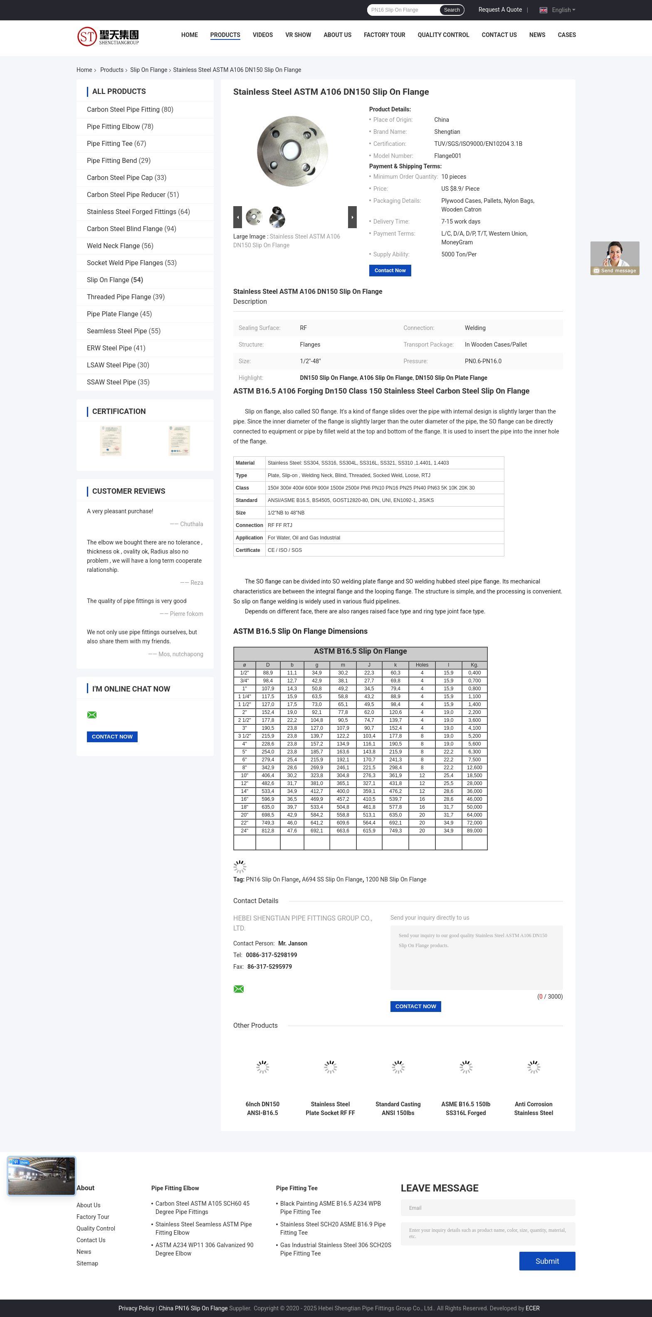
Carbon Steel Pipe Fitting (123, 109)
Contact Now (390, 270)
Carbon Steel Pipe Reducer (126, 195)
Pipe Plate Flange (112, 314)
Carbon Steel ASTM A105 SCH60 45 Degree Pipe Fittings (202, 1207)
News (537, 35)
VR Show (298, 35)
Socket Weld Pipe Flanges (125, 263)
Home (189, 35)
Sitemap (87, 1263)
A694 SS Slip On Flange (332, 879)
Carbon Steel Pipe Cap (120, 178)
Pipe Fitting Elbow (113, 126)
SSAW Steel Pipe (111, 382)
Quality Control (443, 35)
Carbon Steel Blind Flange (125, 229)
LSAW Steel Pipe (111, 365)
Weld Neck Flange (113, 246)
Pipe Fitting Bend (112, 161)
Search (452, 10)
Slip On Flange (148, 69)
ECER (533, 1308)
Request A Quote (500, 9)
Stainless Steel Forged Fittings (131, 212)
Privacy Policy (136, 1308)
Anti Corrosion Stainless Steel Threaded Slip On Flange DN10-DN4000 (533, 1109)
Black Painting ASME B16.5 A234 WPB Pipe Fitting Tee (330, 1207)
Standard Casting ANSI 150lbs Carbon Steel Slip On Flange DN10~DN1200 (398, 1109)
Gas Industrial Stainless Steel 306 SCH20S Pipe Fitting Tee (335, 1249)
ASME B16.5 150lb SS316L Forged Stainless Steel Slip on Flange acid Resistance (466, 1109)
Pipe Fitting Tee (110, 144)
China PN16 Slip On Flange (193, 1308)
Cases (567, 35)
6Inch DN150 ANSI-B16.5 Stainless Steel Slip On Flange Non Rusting (263, 1109)
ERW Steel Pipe (109, 348)
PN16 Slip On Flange (272, 879)
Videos (263, 35)
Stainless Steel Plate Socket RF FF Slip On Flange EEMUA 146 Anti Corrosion (330, 1109)
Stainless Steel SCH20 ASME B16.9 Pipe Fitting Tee (332, 1228)
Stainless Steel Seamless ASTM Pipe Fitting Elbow (204, 1228)
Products (225, 35)
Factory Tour (384, 35)
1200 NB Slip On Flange (396, 879)
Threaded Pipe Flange (119, 297)
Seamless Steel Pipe (117, 331)
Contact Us (499, 35)
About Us (337, 35)
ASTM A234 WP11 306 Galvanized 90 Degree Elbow (205, 1249)
